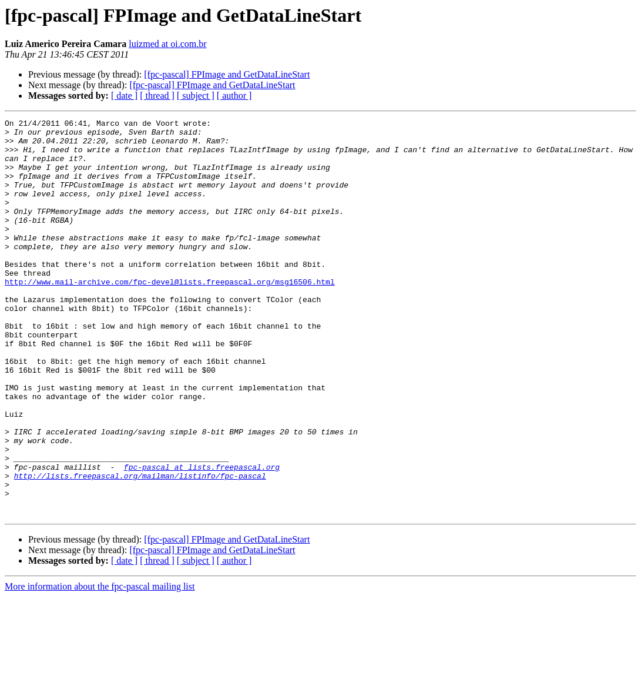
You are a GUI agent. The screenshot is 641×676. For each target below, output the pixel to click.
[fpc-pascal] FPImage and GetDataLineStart (227, 74)
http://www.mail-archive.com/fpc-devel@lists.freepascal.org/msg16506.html (170, 315)
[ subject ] (195, 96)
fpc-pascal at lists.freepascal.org (202, 537)
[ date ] (124, 96)
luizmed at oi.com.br (167, 44)
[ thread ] (157, 96)
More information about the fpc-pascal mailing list (99, 666)
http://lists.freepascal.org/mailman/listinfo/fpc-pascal (140, 548)
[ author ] (234, 96)
